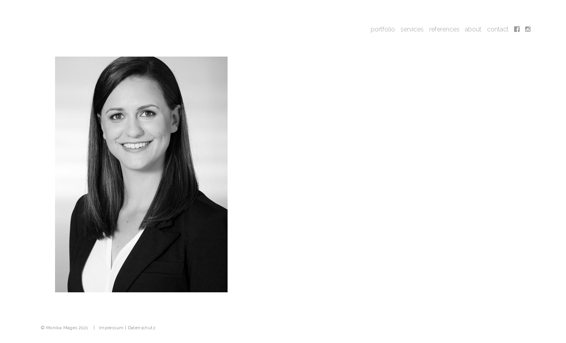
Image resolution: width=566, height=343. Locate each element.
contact (498, 29)
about (473, 29)
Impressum (111, 327)
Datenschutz (141, 327)
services (412, 29)
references (444, 29)
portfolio (383, 29)
